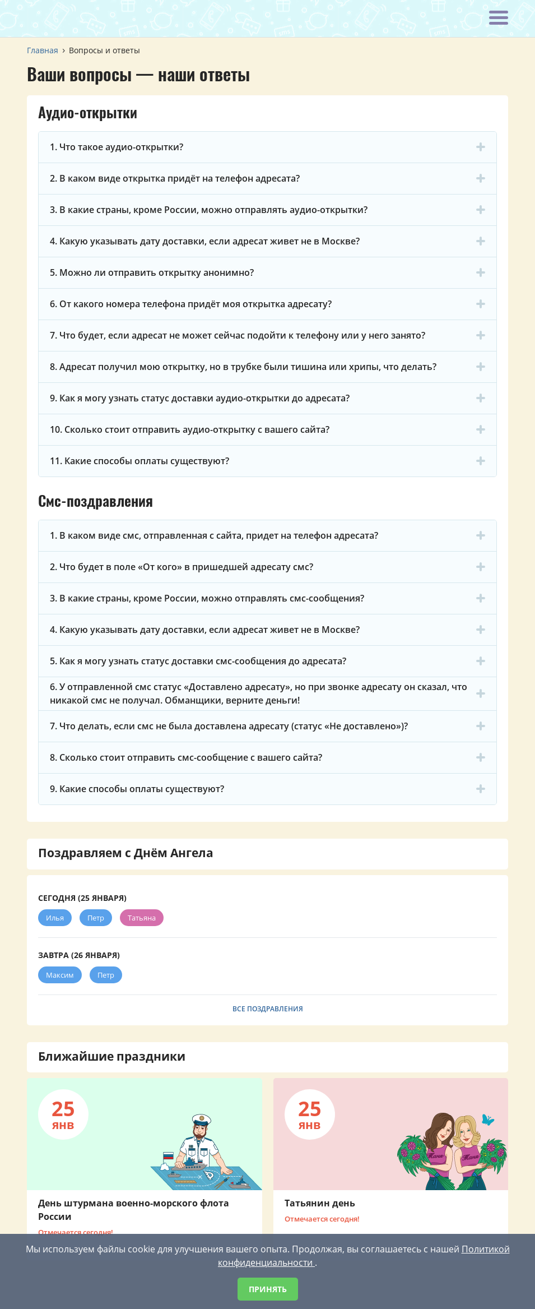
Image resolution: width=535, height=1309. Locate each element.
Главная (42, 50)
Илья (55, 918)
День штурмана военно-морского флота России (133, 1210)
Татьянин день (320, 1203)
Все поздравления (267, 1009)
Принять (268, 1289)
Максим (60, 975)
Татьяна (142, 918)
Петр (95, 918)
